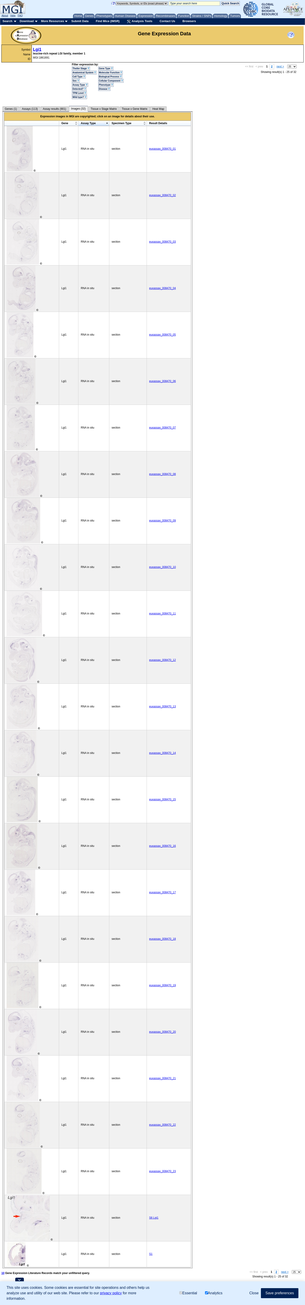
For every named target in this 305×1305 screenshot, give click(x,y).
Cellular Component (111, 81)
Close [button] (254, 1293)
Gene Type (106, 68)
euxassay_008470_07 (162, 427)
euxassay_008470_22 (162, 1124)
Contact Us (167, 21)
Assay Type (80, 85)
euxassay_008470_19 (162, 985)
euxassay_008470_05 (162, 334)
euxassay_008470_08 (162, 474)
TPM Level (79, 93)
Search (7, 21)
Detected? (79, 89)
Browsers (189, 21)
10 (2, 1273)
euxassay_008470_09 (162, 520)
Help (12, 15)
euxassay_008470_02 (162, 195)
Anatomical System (84, 72)
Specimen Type (121, 123)
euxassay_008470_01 (162, 148)
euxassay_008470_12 (162, 660)
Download (27, 21)
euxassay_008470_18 (162, 938)
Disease (104, 89)
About (5, 15)
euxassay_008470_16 (162, 846)
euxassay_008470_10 (162, 567)
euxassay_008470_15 (162, 799)
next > (280, 66)
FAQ (20, 15)
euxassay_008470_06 (162, 381)
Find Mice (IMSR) (108, 21)
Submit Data (80, 21)
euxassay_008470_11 (162, 613)
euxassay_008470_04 (162, 288)
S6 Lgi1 (153, 1217)
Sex (75, 81)
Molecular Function (110, 72)
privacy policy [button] (111, 1293)
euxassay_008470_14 (162, 753)
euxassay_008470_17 (162, 892)
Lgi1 (37, 49)
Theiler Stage (80, 68)
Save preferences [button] (279, 1293)
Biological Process (110, 76)
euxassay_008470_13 (162, 706)
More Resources (52, 21)
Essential (188, 1293)
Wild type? (79, 97)
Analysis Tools (139, 21)
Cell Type (78, 76)
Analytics (213, 1293)
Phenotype (106, 85)
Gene (64, 123)
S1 (150, 1254)
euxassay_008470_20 (162, 1031)
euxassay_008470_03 (162, 241)
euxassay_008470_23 (162, 1171)
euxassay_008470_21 (162, 1078)
